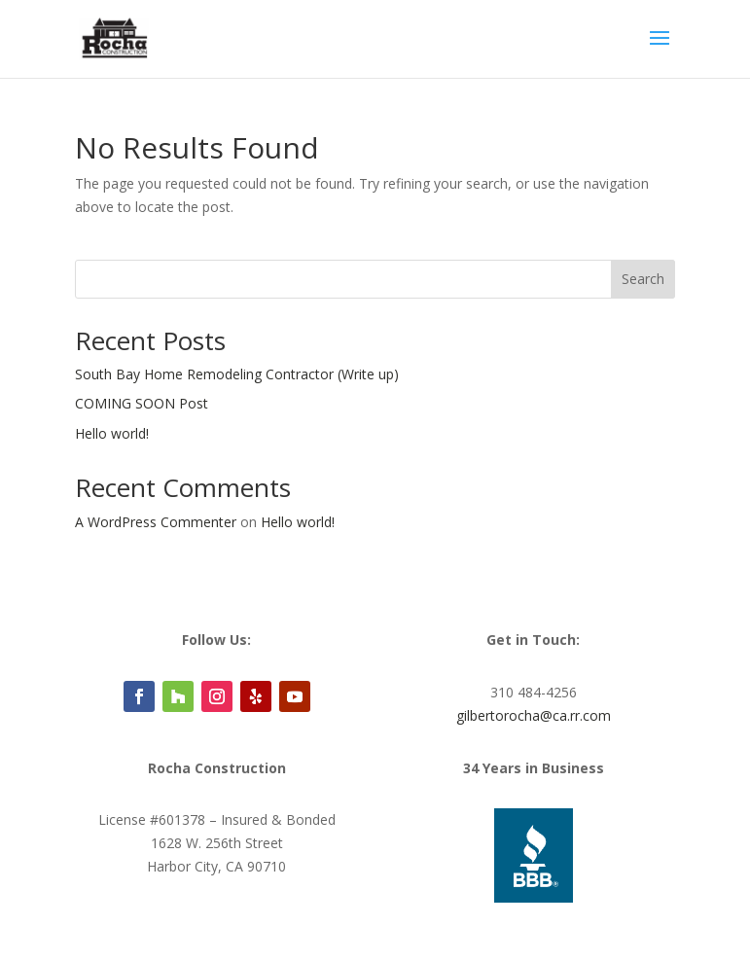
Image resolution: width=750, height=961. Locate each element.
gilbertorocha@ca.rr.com (533, 715)
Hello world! (112, 433)
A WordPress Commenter (155, 522)
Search (643, 278)
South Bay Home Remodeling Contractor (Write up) (237, 374)
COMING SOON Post (141, 403)
